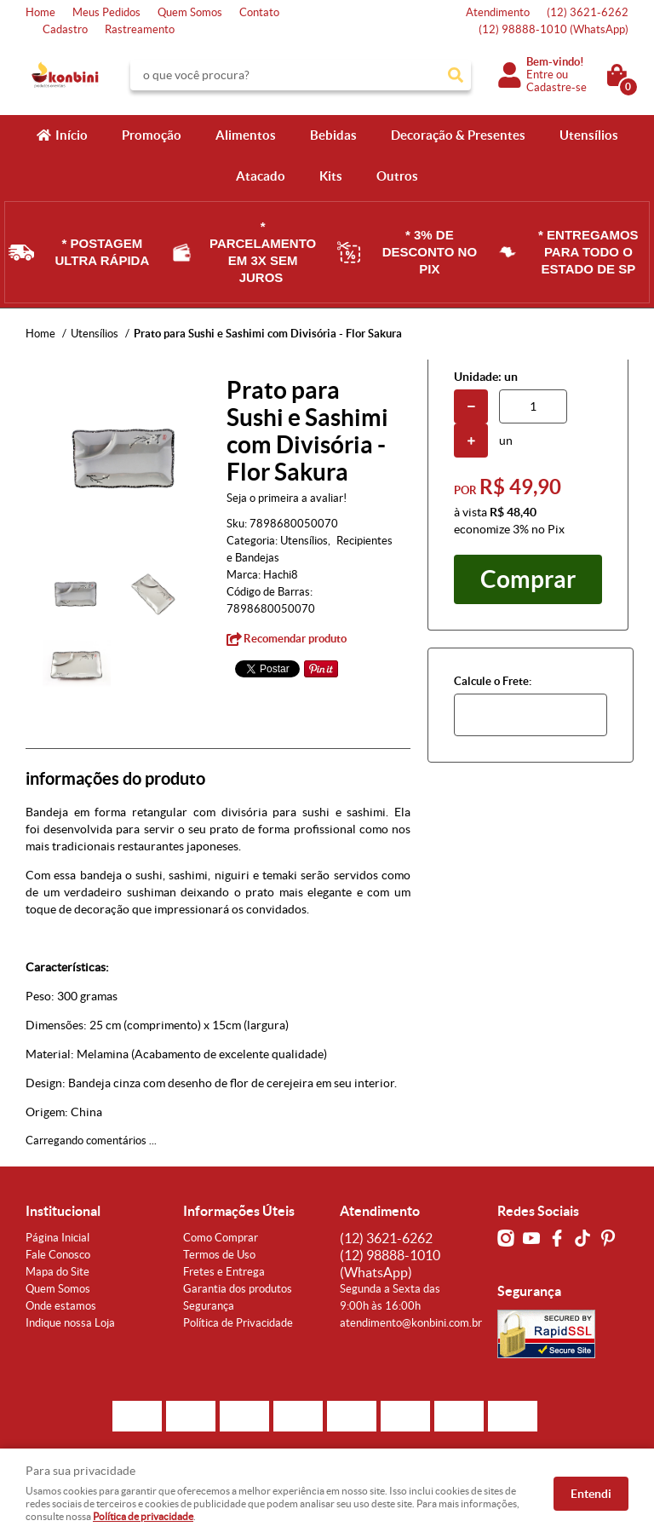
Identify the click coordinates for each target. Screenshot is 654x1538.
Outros (397, 176)
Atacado (260, 176)
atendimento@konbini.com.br (411, 1322)
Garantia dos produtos (237, 1288)
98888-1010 (553, 29)
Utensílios (588, 135)
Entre (540, 74)
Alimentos (245, 135)
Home (40, 12)
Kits (330, 176)
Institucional (63, 1210)
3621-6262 (587, 12)
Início (71, 135)
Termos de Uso (219, 1254)
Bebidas (333, 135)
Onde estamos (61, 1305)
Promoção (151, 135)
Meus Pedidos (106, 12)
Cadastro (65, 29)
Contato (259, 12)
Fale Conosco (58, 1254)
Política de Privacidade (238, 1322)
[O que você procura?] (455, 75)
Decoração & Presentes (458, 135)
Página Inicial (57, 1237)
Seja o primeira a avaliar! (287, 498)
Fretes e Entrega (224, 1271)
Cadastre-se (556, 87)
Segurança (208, 1305)
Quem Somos (190, 12)
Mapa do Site (57, 1271)
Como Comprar (220, 1237)
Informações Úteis (239, 1210)
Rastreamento (140, 29)
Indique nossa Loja (70, 1322)
